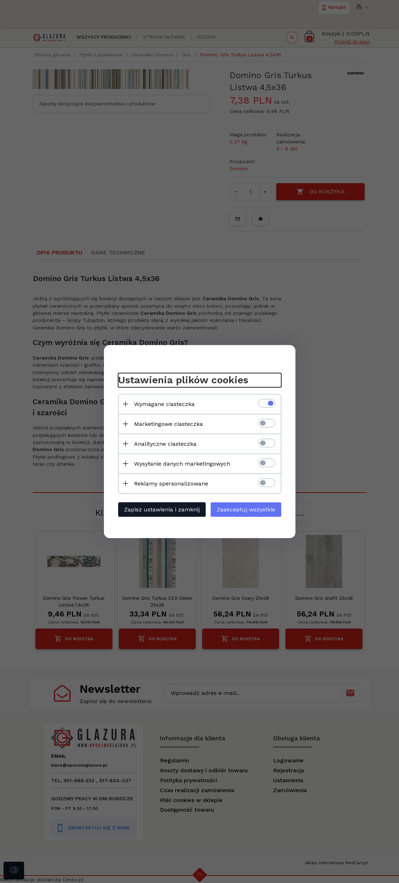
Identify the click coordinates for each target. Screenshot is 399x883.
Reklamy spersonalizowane (171, 483)
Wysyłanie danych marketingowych (182, 463)
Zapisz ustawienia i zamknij (162, 509)
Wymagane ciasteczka (164, 404)
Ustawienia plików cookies (183, 380)
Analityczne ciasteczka (165, 443)
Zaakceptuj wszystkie (246, 509)
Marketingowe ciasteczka (168, 424)
